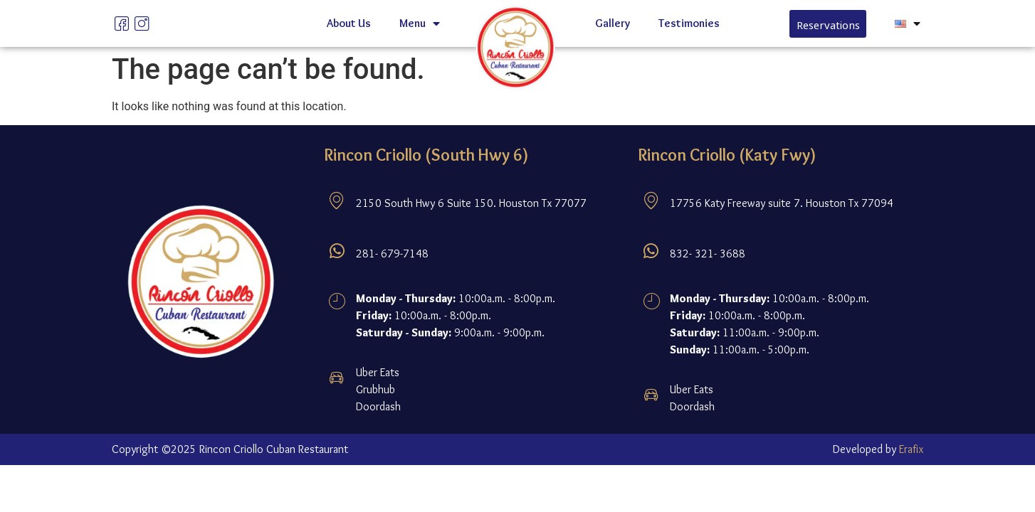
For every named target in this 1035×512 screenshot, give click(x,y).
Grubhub (375, 389)
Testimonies (689, 23)
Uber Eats (377, 372)
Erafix (911, 449)
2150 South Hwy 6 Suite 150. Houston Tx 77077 (471, 203)
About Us (349, 23)
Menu (419, 23)
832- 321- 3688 (707, 253)
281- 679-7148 (392, 253)
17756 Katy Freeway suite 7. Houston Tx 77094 (781, 203)
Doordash (378, 406)
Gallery (612, 23)
